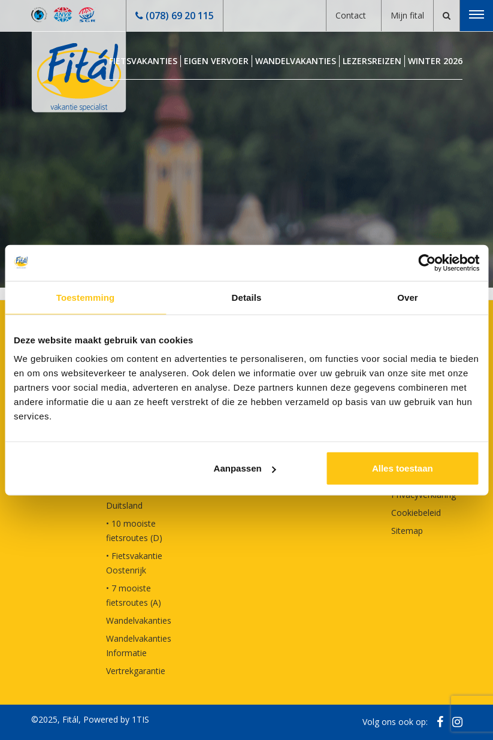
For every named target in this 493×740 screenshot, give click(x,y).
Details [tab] (247, 297)
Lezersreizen (372, 61)
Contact (350, 15)
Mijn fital (407, 15)
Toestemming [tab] (85, 297)
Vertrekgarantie (135, 670)
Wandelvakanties (295, 61)
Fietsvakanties (143, 61)
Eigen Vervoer (216, 61)
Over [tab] (407, 297)
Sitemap (407, 530)
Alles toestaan (402, 468)
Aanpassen (245, 468)
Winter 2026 (435, 61)
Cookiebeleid (416, 512)
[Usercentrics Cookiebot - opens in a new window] (426, 262)
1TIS (140, 719)
